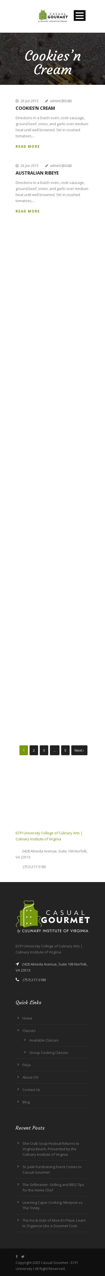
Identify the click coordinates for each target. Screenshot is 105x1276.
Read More (28, 146)
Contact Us (31, 1089)
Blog (26, 1101)
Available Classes (44, 1040)
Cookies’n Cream (35, 108)
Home (27, 1018)
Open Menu (80, 15)
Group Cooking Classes (48, 1052)
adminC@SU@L (61, 101)
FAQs (26, 1064)
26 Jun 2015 (29, 101)
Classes (29, 1030)
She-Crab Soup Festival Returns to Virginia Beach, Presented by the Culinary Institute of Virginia (50, 1149)
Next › (79, 750)
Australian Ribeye (37, 173)
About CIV (30, 1077)
